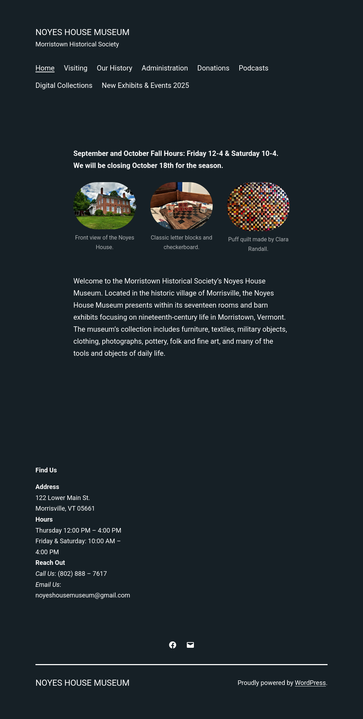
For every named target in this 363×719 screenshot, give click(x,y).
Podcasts (254, 68)
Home (45, 68)
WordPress (310, 682)
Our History (114, 68)
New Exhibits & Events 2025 (145, 85)
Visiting (75, 68)
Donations (213, 68)
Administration (165, 68)
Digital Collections (64, 85)
